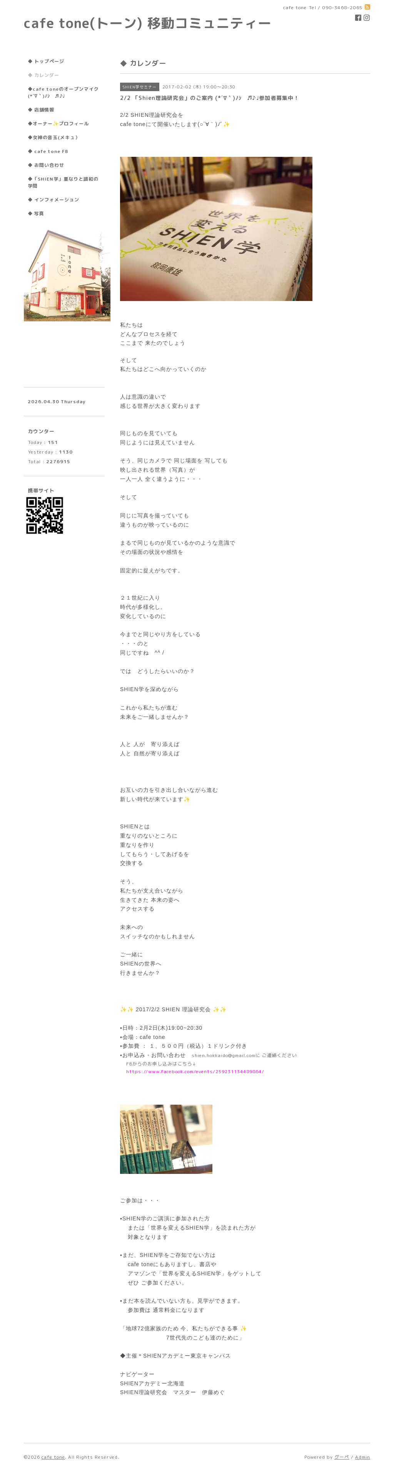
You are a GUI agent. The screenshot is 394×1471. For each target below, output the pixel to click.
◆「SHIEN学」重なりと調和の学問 (63, 182)
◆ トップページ (46, 61)
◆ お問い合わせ (46, 165)
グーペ (341, 1457)
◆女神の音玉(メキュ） (54, 137)
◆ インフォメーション (53, 199)
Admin (362, 1457)
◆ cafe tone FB (48, 151)
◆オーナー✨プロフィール (58, 123)
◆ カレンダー (43, 75)
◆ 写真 (36, 213)
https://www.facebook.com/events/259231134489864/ (195, 1071)
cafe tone (53, 1457)
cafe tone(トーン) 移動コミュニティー (148, 22)
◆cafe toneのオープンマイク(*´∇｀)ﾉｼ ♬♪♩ (63, 92)
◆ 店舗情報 (41, 109)
